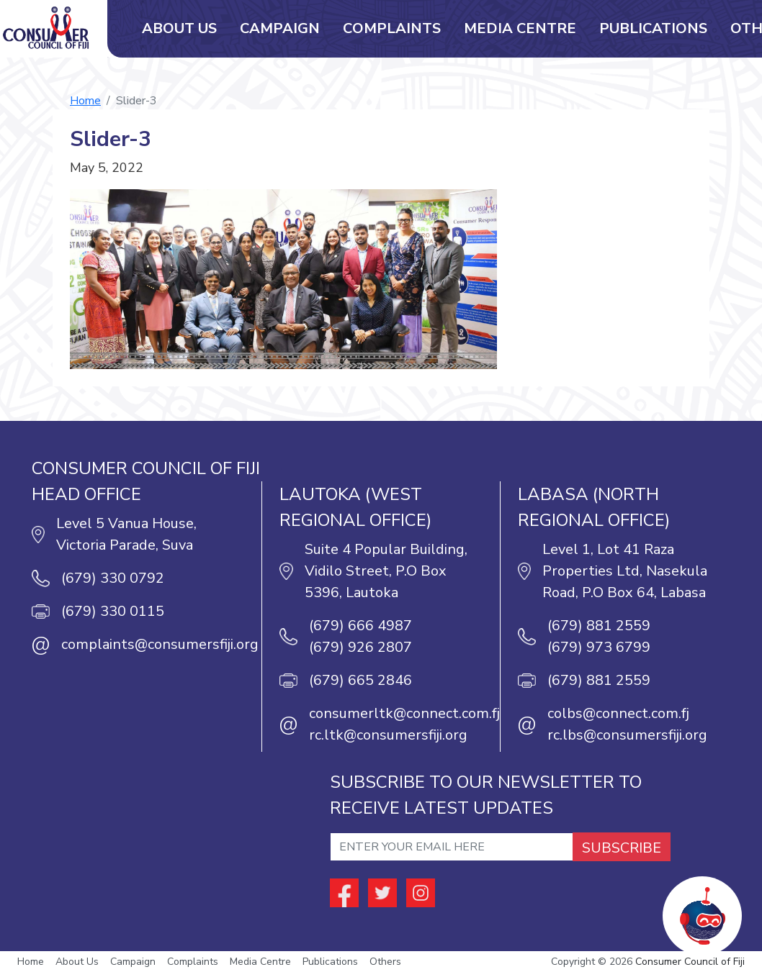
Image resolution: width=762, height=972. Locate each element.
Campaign (280, 28)
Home (85, 101)
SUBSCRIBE (621, 848)
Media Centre (520, 28)
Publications (653, 28)
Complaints (392, 28)
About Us (179, 28)
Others (385, 961)
